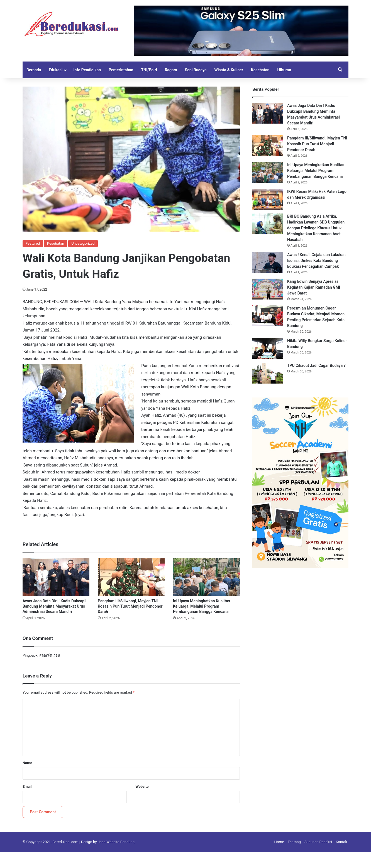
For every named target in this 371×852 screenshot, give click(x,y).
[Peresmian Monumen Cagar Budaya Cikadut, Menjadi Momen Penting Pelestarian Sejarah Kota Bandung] (267, 315)
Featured (33, 243)
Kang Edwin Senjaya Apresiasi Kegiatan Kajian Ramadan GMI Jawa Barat (313, 287)
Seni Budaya (196, 70)
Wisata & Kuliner (228, 70)
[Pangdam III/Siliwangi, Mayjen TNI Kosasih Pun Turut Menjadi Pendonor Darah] (131, 577)
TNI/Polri (149, 70)
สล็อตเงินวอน (49, 655)
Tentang (294, 842)
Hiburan (284, 70)
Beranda (33, 70)
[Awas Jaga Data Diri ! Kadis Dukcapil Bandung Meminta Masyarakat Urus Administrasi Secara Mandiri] (56, 577)
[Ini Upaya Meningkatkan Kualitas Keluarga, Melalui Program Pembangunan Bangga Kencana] (206, 577)
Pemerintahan (121, 70)
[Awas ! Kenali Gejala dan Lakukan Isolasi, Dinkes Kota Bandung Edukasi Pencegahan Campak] (267, 262)
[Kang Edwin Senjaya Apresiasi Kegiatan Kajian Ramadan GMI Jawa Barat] (267, 289)
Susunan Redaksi (318, 842)
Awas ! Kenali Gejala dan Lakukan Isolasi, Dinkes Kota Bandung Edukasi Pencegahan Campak (316, 260)
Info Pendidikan (87, 70)
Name (27, 763)
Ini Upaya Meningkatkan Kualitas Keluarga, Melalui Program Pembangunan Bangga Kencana (201, 606)
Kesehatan (260, 70)
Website (142, 786)
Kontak (341, 842)
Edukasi (55, 70)
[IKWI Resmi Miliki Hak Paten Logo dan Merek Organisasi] (267, 199)
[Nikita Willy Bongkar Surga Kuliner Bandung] (267, 348)
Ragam (171, 70)
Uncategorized (82, 243)
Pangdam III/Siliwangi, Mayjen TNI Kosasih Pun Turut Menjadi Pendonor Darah (130, 606)
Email (27, 786)
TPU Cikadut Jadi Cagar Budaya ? (316, 365)
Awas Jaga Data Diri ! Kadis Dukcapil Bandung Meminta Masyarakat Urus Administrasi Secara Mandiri (54, 606)
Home (279, 842)
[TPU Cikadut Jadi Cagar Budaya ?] (267, 373)
